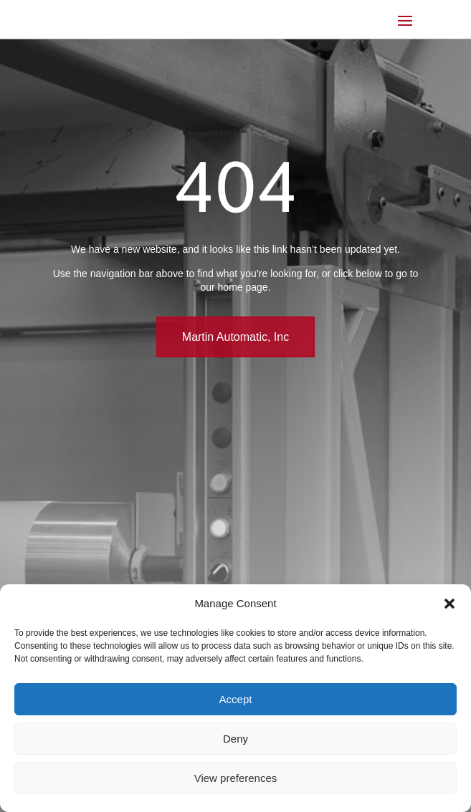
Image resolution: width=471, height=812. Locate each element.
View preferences (235, 778)
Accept (235, 699)
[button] (449, 603)
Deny (235, 739)
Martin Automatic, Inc (235, 337)
